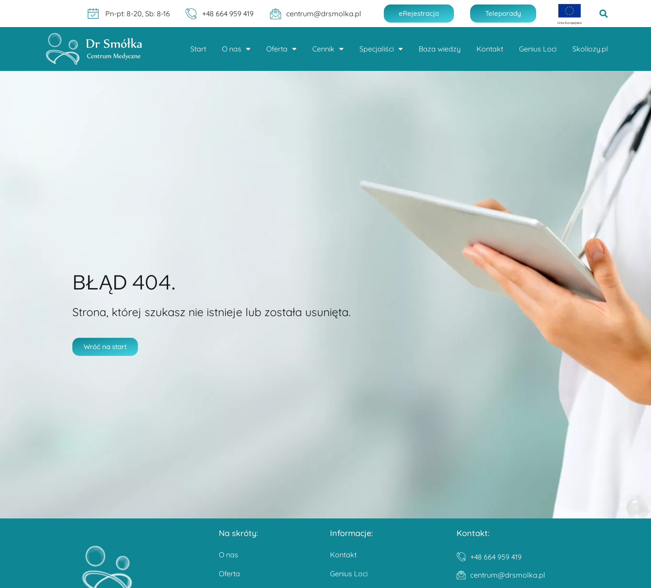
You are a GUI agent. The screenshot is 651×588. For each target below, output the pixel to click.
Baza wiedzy (440, 48)
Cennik (328, 49)
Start (198, 48)
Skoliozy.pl (590, 48)
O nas (236, 49)
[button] (603, 13)
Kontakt (489, 48)
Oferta (281, 49)
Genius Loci (538, 48)
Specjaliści (381, 49)
